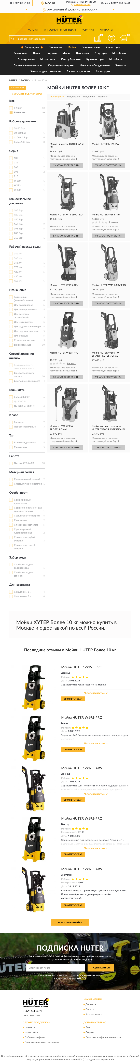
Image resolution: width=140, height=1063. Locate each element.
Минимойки (20, 447)
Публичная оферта (35, 1037)
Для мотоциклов (23, 322)
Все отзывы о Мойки (70, 923)
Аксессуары (103, 71)
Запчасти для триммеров (45, 71)
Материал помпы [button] (21, 472)
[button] (80, 4)
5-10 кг (18, 108)
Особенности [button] (19, 492)
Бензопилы (20, 53)
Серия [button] (13, 151)
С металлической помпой (28, 484)
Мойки (72, 47)
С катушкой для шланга (27, 381)
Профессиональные (25, 427)
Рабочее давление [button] (22, 121)
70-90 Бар (19, 128)
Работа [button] (14, 456)
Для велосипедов (23, 305)
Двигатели (82, 53)
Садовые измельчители (28, 65)
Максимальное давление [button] (20, 201)
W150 (17, 181)
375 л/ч (18, 267)
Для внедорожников (25, 309)
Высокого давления (25, 443)
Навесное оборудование (95, 65)
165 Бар (18, 224)
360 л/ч (18, 258)
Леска (36, 53)
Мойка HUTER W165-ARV (81, 768)
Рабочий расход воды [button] (25, 246)
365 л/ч (18, 263)
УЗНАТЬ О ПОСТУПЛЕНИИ (66, 165)
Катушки (51, 53)
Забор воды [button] (17, 557)
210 (16, 176)
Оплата (90, 1009)
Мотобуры (115, 59)
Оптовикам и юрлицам (60, 30)
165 (16, 167)
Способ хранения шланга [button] (21, 356)
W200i (17, 190)
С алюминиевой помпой (27, 479)
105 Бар (18, 210)
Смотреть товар (73, 699)
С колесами (20, 520)
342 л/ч (18, 254)
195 (16, 172)
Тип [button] (11, 435)
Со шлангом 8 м (22, 596)
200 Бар (18, 233)
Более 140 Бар (22, 142)
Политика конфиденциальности (103, 1037)
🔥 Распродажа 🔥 (32, 47)
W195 (17, 185)
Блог (88, 1027)
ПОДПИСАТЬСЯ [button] (100, 968)
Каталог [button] (32, 30)
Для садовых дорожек (26, 331)
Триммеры (55, 47)
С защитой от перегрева (27, 516)
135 (16, 163)
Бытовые (19, 422)
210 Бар (18, 238)
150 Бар (18, 219)
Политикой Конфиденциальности (87, 975)
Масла (66, 53)
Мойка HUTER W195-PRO (81, 667)
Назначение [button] (17, 290)
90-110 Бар (20, 133)
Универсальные (22, 345)
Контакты (106, 30)
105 (16, 158)
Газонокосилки (91, 47)
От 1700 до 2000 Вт (24, 406)
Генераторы (112, 47)
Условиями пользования (67, 978)
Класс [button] (13, 415)
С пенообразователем (26, 525)
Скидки (90, 1032)
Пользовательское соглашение (42, 1042)
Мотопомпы (47, 59)
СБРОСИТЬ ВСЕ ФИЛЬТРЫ (27, 94)
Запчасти (121, 65)
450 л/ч (18, 281)
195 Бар (18, 229)
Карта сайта (31, 1032)
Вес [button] (12, 100)
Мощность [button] (16, 390)
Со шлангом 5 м (22, 592)
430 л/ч (18, 276)
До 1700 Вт (20, 401)
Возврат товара (94, 1014)
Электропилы (26, 59)
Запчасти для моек (78, 71)
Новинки (87, 30)
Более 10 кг (20, 112)
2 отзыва (113, 222)
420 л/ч (18, 272)
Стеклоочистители (24, 340)
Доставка (91, 1004)
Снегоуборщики (71, 59)
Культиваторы (95, 59)
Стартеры (101, 53)
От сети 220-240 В (24, 463)
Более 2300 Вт (22, 397)
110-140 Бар (20, 137)
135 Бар (18, 215)
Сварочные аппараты (61, 65)
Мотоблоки (119, 53)
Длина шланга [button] (19, 584)
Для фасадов (21, 336)
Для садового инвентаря (27, 327)
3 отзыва (71, 363)
